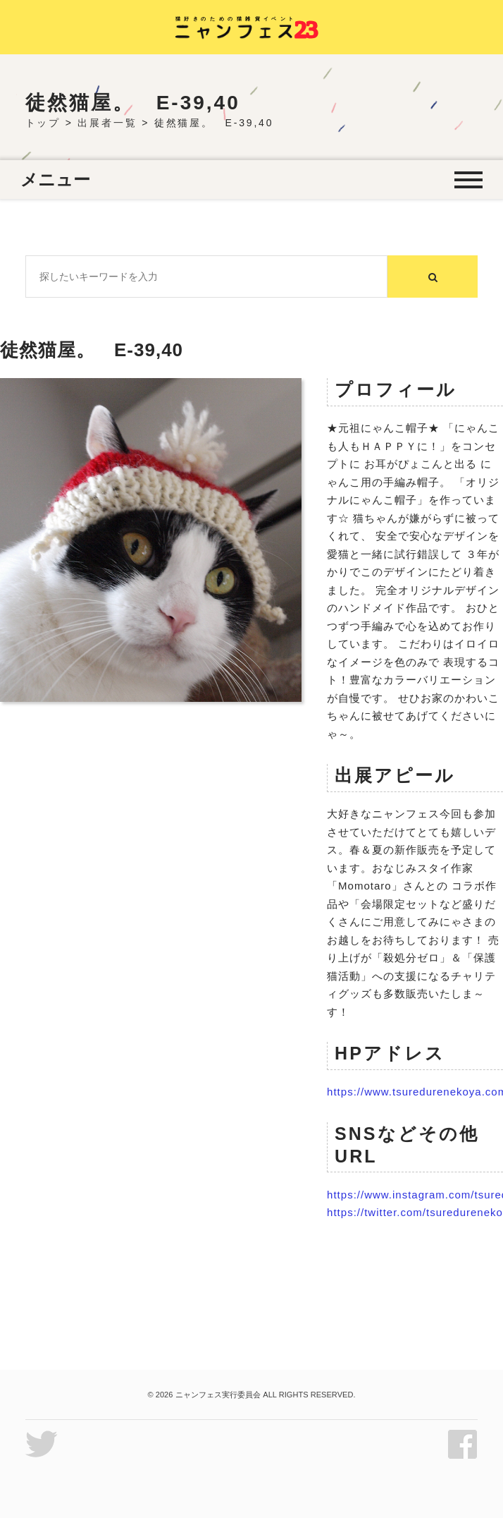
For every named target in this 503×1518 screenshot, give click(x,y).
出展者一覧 (107, 122)
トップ (43, 122)
